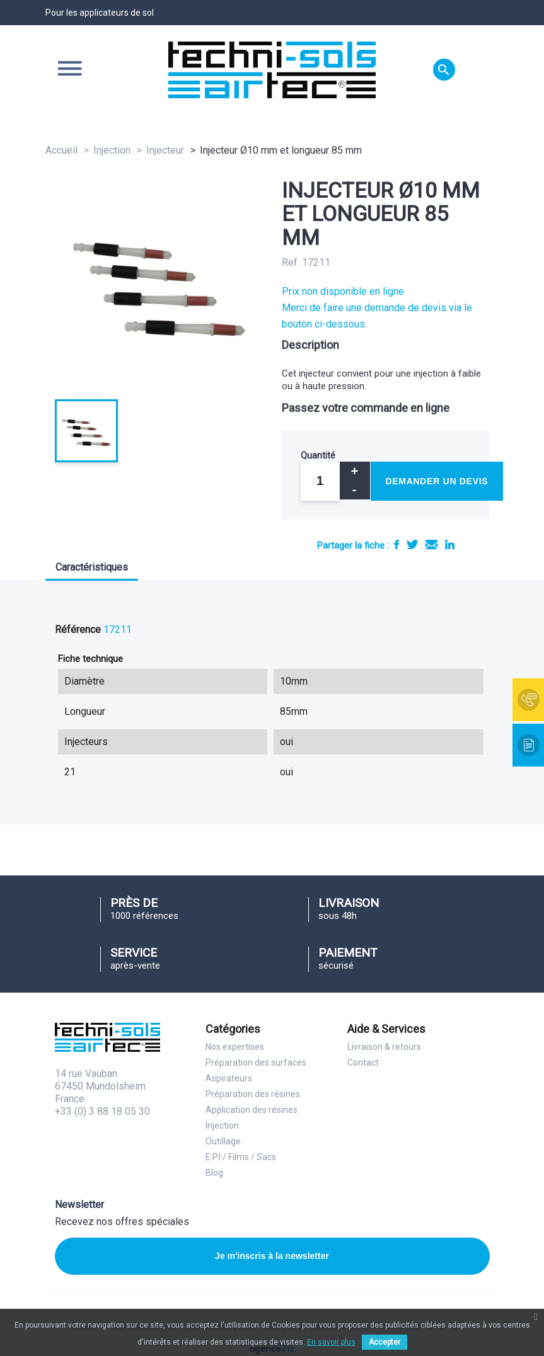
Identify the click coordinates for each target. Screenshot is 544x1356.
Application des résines (251, 1110)
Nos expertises (234, 1047)
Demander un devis (437, 481)
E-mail (431, 544)
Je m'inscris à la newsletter (272, 1256)
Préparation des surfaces (255, 1062)
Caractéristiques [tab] (91, 567)
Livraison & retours (384, 1047)
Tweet (412, 544)
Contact (363, 1062)
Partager (396, 544)
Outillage (223, 1141)
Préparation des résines (252, 1094)
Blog (214, 1173)
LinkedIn (449, 544)
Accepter (384, 1342)
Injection (222, 1125)
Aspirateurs (228, 1078)
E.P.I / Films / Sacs (240, 1157)
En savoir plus (331, 1342)
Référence (78, 629)
